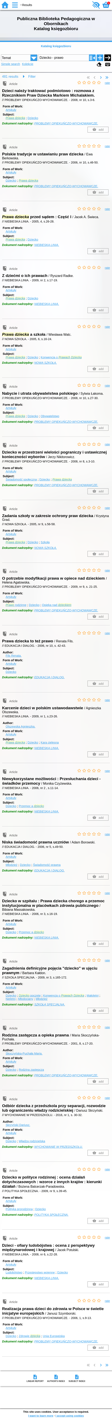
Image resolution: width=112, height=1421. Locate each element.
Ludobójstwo (14, 1272)
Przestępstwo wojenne (40, 1272)
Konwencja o (61, 357)
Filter (32, 76)
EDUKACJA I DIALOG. (49, 677)
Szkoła (45, 542)
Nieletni (11, 999)
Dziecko (33, 118)
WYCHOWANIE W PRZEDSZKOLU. (58, 1146)
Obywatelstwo (50, 416)
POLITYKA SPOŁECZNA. (51, 1214)
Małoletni (93, 995)
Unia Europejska (54, 1336)
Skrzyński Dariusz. (18, 1125)
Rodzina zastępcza (31, 1069)
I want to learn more (40, 1415)
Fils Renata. (14, 655)
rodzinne (16, 605)
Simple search (10, 64)
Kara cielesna (50, 742)
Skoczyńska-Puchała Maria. (24, 1053)
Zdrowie (29, 1336)
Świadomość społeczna (21, 479)
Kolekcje (27, 64)
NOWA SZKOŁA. (45, 362)
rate (107, 83)
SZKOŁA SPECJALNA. (49, 1004)
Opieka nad (56, 605)
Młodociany (25, 999)
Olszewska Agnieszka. (20, 726)
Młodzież (11, 865)
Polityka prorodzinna (19, 1209)
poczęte (30, 995)
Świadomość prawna (47, 865)
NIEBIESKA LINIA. (46, 245)
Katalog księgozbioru (56, 46)
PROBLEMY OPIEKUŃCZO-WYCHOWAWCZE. (66, 123)
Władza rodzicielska (32, 1141)
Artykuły (11, 110)
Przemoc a (31, 806)
